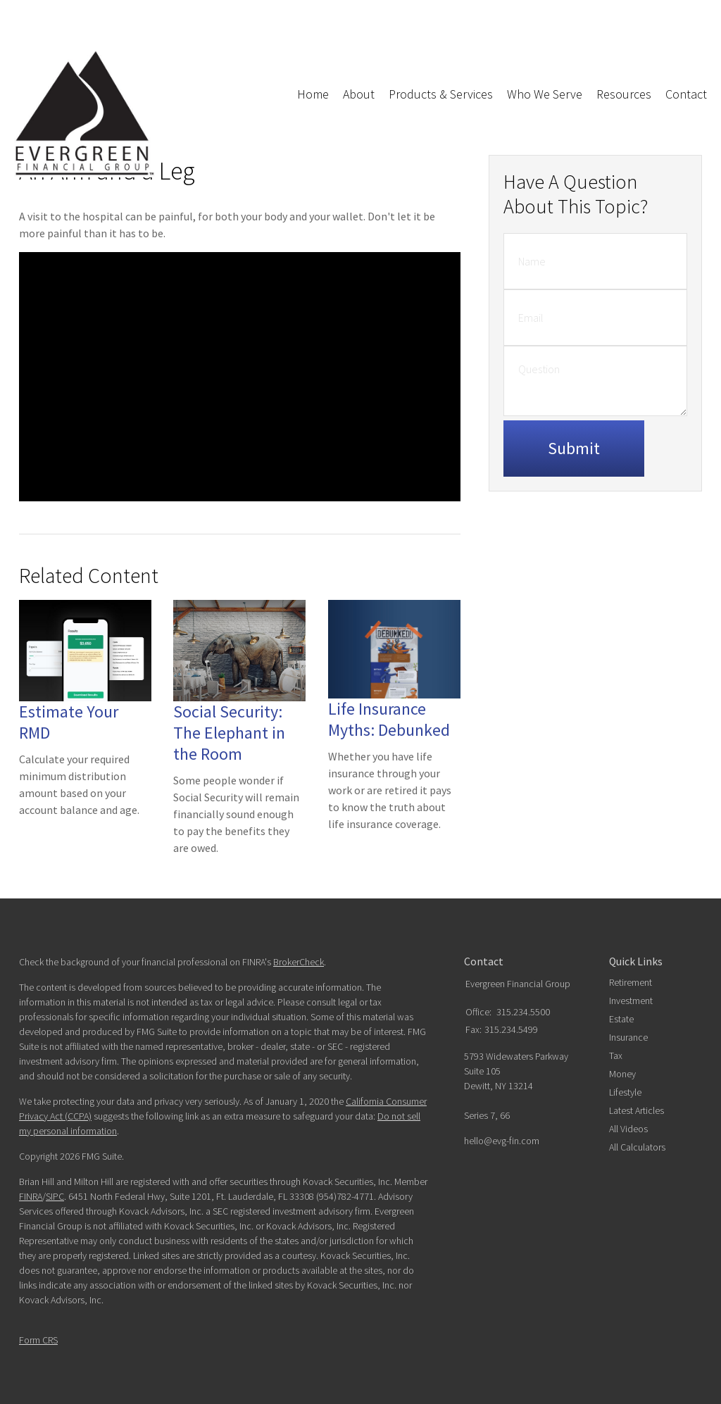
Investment (631, 1000)
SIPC (55, 1196)
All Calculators (637, 1147)
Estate (621, 1019)
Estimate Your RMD (68, 722)
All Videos (628, 1128)
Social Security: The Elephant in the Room (229, 733)
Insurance (628, 1037)
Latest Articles (636, 1110)
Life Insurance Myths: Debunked (389, 719)
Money (622, 1073)
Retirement (630, 982)
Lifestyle (625, 1092)
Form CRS (38, 1340)
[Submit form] (573, 448)
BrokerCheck (298, 961)
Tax (615, 1055)
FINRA (30, 1196)
